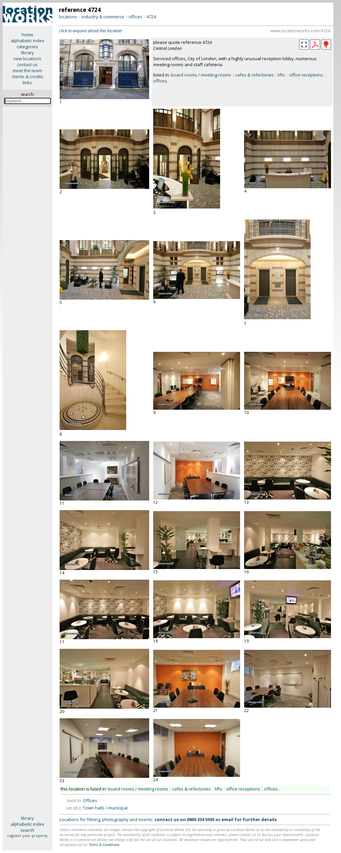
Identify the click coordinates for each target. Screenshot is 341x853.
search (27, 830)
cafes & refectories (254, 75)
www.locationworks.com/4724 (300, 31)
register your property (27, 835)
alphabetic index (27, 41)
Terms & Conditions (104, 844)
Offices (90, 800)
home (27, 35)
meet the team (27, 70)
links (27, 82)
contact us (27, 65)
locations (68, 17)
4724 (151, 17)
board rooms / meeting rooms (201, 75)
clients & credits (27, 76)
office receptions (306, 75)
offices (135, 17)
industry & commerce (103, 17)
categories (27, 47)
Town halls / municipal (105, 808)
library (27, 53)
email (227, 819)
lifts (281, 75)
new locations (27, 59)
